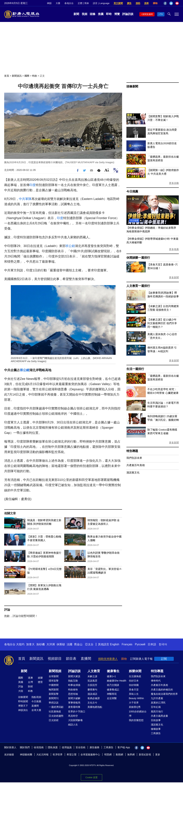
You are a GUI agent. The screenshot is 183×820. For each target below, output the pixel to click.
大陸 (20, 691)
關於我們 (25, 747)
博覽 (117, 14)
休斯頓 (61, 644)
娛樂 (40, 677)
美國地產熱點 (94, 707)
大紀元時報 (42, 754)
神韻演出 (23, 710)
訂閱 (164, 658)
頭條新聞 (132, 86)
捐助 (138, 3)
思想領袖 (73, 694)
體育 (40, 682)
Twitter (171, 3)
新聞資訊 (17, 75)
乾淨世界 (58, 754)
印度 (32, 185)
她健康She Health (116, 680)
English (114, 644)
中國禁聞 (53, 685)
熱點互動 (73, 680)
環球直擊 (53, 680)
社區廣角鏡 (55, 711)
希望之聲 (71, 754)
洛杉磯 (40, 644)
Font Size (106, 170)
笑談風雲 (92, 680)
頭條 (92, 14)
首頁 (6, 75)
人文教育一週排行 (138, 286)
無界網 (131, 754)
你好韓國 (134, 685)
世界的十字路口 (76, 711)
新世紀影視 (145, 754)
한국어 (163, 644)
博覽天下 (23, 705)
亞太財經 (53, 720)
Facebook (165, 3)
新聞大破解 (74, 698)
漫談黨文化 (133, 472)
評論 (20, 686)
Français (127, 644)
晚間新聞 (53, 689)
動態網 (119, 754)
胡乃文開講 (113, 685)
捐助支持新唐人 (108, 658)
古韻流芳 (92, 685)
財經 (30, 686)
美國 (20, 682)
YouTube (177, 3)
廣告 (129, 3)
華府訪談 (53, 702)
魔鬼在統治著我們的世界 (164, 694)
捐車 (146, 3)
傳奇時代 (156, 680)
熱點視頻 (36, 697)
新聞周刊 (53, 698)
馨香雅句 (92, 689)
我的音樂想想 (136, 720)
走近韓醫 (112, 698)
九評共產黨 (157, 698)
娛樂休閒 (135, 671)
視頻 (84, 14)
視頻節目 (55, 658)
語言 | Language (101, 3)
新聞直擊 (53, 694)
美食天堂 (134, 689)
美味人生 (134, 694)
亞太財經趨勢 (56, 715)
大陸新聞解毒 (75, 720)
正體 (80, 3)
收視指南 (39, 747)
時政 (34, 75)
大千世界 (134, 702)
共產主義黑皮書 (159, 715)
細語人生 (73, 724)
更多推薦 (174, 249)
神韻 (49, 3)
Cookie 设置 (91, 777)
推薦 (101, 14)
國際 (26, 75)
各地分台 (69, 3)
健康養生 (113, 671)
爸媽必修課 (93, 698)
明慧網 (108, 754)
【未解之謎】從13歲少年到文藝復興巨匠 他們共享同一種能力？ (162, 323)
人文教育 (93, 671)
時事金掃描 (74, 685)
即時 (109, 14)
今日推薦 (132, 191)
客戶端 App (124, 747)
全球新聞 (53, 676)
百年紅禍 (156, 707)
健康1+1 (111, 676)
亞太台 (89, 644)
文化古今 (92, 702)
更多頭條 (174, 183)
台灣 (30, 682)
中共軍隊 (25, 199)
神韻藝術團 (26, 754)
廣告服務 (94, 747)
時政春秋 (73, 689)
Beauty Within (136, 698)
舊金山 (78, 644)
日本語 (152, 644)
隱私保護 (53, 747)
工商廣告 (156, 733)
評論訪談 (127, 14)
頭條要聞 (23, 697)
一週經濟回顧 (56, 707)
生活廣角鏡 (135, 676)
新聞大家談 (74, 676)
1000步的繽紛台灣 (138, 713)
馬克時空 (73, 715)
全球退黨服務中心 (90, 754)
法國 (69, 644)
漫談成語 (92, 694)
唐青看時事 (74, 707)
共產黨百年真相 (135, 465)
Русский (140, 644)
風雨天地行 (157, 711)
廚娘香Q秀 (135, 707)
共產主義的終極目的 (162, 689)
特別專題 (132, 451)
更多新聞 (174, 277)
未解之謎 (92, 676)
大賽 (58, 3)
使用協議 (67, 747)
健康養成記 (113, 689)
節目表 (71, 658)
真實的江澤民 (158, 702)
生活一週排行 (135, 369)
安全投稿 (80, 747)
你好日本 (134, 680)
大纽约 (20, 644)
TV (161, 14)
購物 (155, 3)
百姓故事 (156, 720)
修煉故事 (156, 729)
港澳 (30, 677)
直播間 (86, 658)
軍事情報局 (74, 702)
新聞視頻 (55, 671)
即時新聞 (23, 701)
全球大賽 (36, 710)
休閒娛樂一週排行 (138, 257)
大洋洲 (50, 644)
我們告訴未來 (134, 457)
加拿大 (30, 644)
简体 (86, 3)
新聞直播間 (147, 14)
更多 (157, 754)
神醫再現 (112, 694)
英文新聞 (118, 3)
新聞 (76, 14)
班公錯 (70, 246)
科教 (30, 691)
